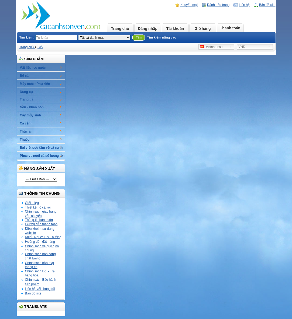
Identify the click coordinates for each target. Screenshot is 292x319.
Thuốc (25, 139)
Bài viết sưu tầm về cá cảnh (41, 148)
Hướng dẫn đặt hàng (40, 242)
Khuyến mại (189, 5)
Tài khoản (175, 28)
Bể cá (24, 76)
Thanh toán (230, 28)
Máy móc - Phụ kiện (35, 84)
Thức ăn (26, 131)
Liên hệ (244, 5)
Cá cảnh (26, 123)
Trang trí (26, 99)
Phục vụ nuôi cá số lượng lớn (42, 156)
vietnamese (211, 47)
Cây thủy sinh (30, 115)
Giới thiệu (32, 203)
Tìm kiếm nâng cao (161, 37)
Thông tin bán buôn (39, 220)
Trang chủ (120, 28)
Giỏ (40, 47)
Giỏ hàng (202, 28)
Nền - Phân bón (32, 107)
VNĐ (242, 47)
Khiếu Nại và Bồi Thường (43, 237)
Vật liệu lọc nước (33, 68)
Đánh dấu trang (218, 5)
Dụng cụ (26, 92)
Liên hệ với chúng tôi (40, 289)
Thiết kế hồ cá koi (38, 207)
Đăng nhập (147, 28)
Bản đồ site (267, 5)
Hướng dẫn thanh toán (41, 224)
